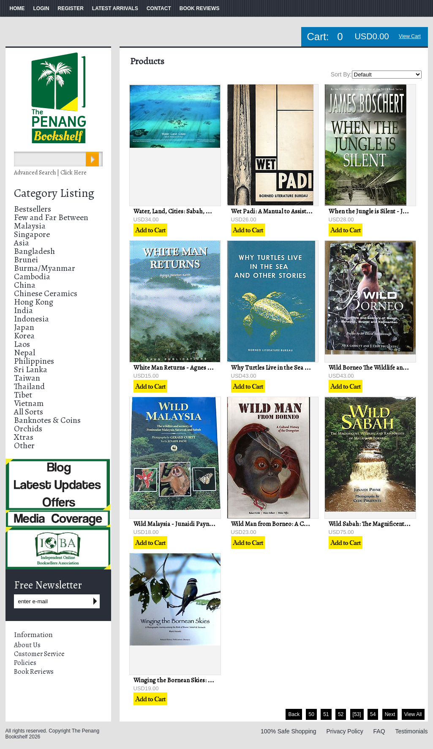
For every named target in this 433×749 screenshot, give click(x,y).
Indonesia (31, 318)
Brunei (26, 259)
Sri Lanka (30, 369)
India (23, 310)
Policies (25, 662)
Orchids (28, 428)
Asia (21, 242)
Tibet (23, 394)
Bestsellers (32, 209)
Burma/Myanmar (44, 268)
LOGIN (41, 8)
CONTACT (159, 8)
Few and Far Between (51, 217)
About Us (27, 645)
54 (373, 714)
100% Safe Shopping (288, 731)
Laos (22, 344)
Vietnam (29, 403)
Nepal (24, 352)
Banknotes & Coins (47, 420)
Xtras (23, 437)
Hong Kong (33, 302)
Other (24, 445)
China (24, 285)
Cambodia (32, 276)
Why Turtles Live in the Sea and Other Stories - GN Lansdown (313, 367)
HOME (17, 8)
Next (390, 714)
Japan (24, 327)
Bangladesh (34, 251)
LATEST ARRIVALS (115, 8)
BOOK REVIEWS (200, 8)
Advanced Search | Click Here (50, 173)
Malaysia (30, 226)
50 (311, 714)
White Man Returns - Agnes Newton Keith (188, 367)
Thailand (29, 386)
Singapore (32, 234)
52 (340, 714)
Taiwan (27, 378)
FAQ (379, 731)
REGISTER (71, 8)
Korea (24, 335)
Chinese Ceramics (45, 293)
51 (326, 714)
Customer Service (39, 654)
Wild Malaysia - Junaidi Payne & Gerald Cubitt (194, 524)
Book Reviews (34, 671)
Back (294, 714)
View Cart (410, 36)
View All (413, 714)
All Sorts (28, 411)
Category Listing (54, 193)
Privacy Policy (345, 731)
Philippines (34, 361)
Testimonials (411, 731)
